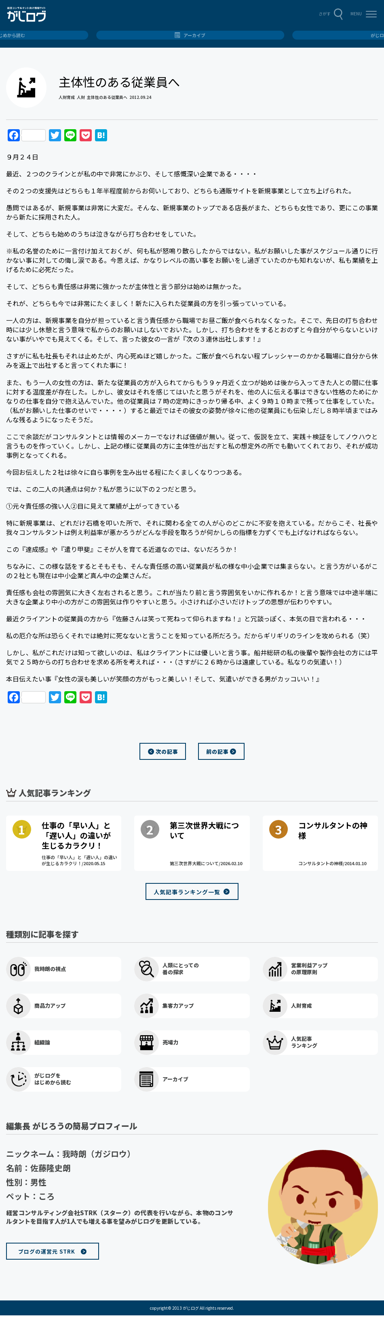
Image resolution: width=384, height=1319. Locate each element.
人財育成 (67, 97)
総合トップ (192, 35)
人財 (81, 97)
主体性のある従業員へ (107, 97)
